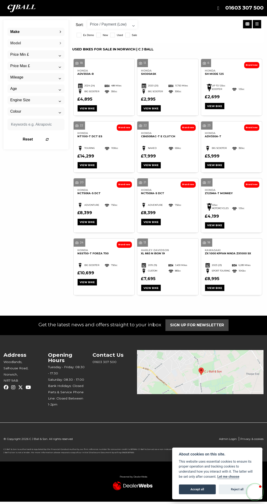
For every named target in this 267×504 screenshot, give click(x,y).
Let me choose (228, 477)
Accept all (197, 489)
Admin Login (228, 441)
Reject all (237, 489)
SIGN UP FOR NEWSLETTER (198, 327)
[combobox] (36, 32)
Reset (45, 139)
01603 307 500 (244, 8)
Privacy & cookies (252, 441)
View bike (88, 108)
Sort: (80, 25)
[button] (254, 491)
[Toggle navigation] (218, 8)
